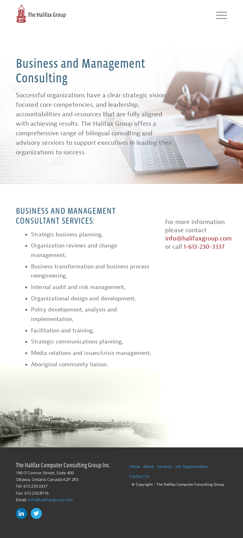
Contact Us (139, 476)
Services (164, 466)
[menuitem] (218, 14)
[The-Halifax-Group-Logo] (41, 14)
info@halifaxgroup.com (198, 238)
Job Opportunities (191, 466)
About (148, 466)
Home (134, 466)
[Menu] (218, 14)
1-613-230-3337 (204, 247)
